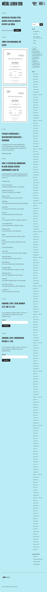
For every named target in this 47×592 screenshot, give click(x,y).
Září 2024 (40, 120)
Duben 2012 (35, 459)
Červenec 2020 (36, 236)
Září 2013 (40, 425)
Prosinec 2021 (36, 198)
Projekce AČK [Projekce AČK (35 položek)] (35, 51)
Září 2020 (40, 231)
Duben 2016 (35, 355)
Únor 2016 (35, 360)
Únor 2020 (35, 247)
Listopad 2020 (36, 229)
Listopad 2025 (36, 92)
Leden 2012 (35, 466)
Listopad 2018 (36, 283)
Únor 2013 (35, 438)
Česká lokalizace (36, 564)
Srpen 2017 (35, 316)
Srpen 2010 (35, 500)
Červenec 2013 (36, 428)
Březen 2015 (35, 384)
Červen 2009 (35, 521)
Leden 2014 (35, 417)
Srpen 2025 (35, 97)
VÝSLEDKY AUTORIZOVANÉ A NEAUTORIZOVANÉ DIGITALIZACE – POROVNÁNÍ (12, 137)
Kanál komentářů (36, 561)
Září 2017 (40, 314)
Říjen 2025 (35, 94)
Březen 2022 (35, 192)
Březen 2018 (35, 301)
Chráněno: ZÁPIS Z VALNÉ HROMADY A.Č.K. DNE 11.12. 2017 (13, 305)
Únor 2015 (35, 386)
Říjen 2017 (35, 314)
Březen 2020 (35, 244)
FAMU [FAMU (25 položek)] (34, 48)
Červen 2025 (35, 99)
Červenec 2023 (36, 154)
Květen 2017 (35, 324)
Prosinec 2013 (36, 420)
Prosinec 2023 (36, 143)
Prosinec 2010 (36, 492)
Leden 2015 (35, 389)
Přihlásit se (35, 556)
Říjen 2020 (35, 231)
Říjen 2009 (35, 518)
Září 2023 (40, 148)
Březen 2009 (35, 526)
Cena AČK (35, 34)
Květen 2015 (35, 378)
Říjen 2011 (35, 474)
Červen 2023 (35, 156)
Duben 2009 (35, 523)
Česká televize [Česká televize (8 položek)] (36, 63)
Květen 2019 (35, 267)
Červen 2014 (35, 404)
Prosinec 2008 (36, 531)
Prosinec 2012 (36, 443)
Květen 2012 (35, 456)
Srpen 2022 (35, 180)
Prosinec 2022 (36, 172)
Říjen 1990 (35, 549)
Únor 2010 (35, 510)
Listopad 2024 (36, 117)
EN (44, 4)
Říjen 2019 (35, 257)
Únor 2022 (35, 195)
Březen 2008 (35, 541)
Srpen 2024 (35, 123)
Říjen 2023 (35, 148)
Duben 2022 (35, 190)
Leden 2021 (35, 223)
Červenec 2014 (36, 402)
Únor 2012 (35, 464)
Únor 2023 (35, 167)
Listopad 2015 (36, 368)
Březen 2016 (35, 358)
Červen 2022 (35, 185)
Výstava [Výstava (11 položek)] (34, 60)
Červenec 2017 (36, 319)
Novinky (34, 40)
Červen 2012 (35, 453)
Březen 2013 (35, 435)
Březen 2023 (35, 164)
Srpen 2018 (35, 288)
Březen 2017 (35, 329)
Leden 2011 (35, 490)
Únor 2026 (35, 84)
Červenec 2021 (36, 208)
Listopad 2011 (36, 472)
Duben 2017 (35, 327)
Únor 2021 (35, 221)
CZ (44, 3)
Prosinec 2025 (36, 89)
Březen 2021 (35, 218)
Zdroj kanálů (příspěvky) (38, 559)
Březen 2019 (35, 273)
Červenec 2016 (36, 347)
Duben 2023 (35, 161)
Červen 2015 (35, 376)
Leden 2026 (35, 86)
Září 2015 (40, 371)
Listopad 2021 (36, 200)
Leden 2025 (35, 112)
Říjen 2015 (35, 371)
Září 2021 (40, 203)
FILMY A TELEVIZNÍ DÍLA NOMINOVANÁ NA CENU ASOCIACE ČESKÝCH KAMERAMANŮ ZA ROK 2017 (13, 166)
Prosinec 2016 (36, 337)
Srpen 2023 (35, 151)
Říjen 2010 (35, 497)
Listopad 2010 (36, 495)
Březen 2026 (35, 81)
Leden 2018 (35, 306)
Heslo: (15, 321)
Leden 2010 (35, 513)
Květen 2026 (35, 76)
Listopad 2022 (36, 174)
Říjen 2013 (35, 425)
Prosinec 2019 (36, 252)
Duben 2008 (35, 539)
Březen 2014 (35, 412)
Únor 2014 (35, 415)
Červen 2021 (35, 211)
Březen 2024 (35, 136)
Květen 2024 (35, 130)
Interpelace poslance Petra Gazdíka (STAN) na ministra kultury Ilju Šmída (11, 21)
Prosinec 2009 (36, 516)
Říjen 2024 (35, 120)
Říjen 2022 (35, 177)
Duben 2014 (35, 410)
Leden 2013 (35, 441)
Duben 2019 (35, 270)
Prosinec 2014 (36, 391)
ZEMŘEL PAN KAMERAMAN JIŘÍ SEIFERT (11, 43)
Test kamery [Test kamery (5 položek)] (35, 57)
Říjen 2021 (35, 203)
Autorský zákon (36, 31)
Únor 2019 (35, 275)
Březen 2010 (35, 508)
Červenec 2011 (36, 477)
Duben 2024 (35, 133)
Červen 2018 (35, 293)
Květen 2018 (35, 296)
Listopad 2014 (36, 394)
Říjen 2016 (35, 342)
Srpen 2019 (35, 260)
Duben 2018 (35, 298)
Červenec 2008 (36, 536)
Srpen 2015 (35, 373)
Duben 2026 (35, 79)
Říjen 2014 (35, 397)
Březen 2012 (35, 461)
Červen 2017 (35, 322)
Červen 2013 (35, 430)
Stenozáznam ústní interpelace (7, 30)
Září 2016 (40, 342)
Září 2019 (40, 257)
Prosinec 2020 (36, 226)
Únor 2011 (35, 487)
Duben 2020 (35, 242)
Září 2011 (40, 474)
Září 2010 (40, 497)
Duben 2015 (35, 381)
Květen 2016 (35, 353)
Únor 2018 (35, 304)
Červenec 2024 (36, 125)
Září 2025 (40, 94)
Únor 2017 (35, 332)
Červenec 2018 (36, 291)
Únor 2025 (35, 110)
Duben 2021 (35, 216)
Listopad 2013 (36, 422)
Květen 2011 (35, 479)
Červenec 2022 (36, 182)
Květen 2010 (35, 505)
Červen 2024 (35, 128)
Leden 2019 (35, 278)
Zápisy (34, 43)
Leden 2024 (35, 141)
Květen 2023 (35, 159)
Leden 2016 (35, 363)
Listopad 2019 (36, 254)
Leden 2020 (35, 249)
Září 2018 (40, 285)
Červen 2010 (35, 503)
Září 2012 (35, 448)
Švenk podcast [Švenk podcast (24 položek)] (36, 66)
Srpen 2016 (35, 345)
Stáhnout (17, 30)
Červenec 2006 (36, 547)
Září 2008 (35, 534)
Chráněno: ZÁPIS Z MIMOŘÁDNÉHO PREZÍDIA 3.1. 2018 (13, 340)
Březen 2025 (35, 107)
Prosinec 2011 (36, 469)
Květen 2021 (35, 213)
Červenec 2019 (36, 262)
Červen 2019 (35, 265)
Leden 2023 (35, 169)
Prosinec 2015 (36, 366)
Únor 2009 (35, 528)
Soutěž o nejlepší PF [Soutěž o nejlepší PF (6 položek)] (37, 54)
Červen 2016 (35, 350)
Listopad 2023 (36, 146)
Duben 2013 (35, 433)
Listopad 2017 (36, 311)
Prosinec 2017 (36, 309)
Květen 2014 (35, 407)
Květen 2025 (35, 102)
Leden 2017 (35, 335)
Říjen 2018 (35, 285)
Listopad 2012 (36, 446)
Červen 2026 (35, 74)
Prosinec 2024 (36, 115)
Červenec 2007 (36, 544)
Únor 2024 (35, 138)
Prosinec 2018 (36, 280)
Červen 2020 (35, 239)
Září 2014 (40, 397)
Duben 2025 (35, 105)
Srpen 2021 (35, 205)
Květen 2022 (35, 187)
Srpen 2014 (35, 399)
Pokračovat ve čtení (6, 153)
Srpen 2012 (35, 451)
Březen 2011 (35, 485)
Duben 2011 (35, 482)
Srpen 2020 (35, 234)
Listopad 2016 (36, 340)
